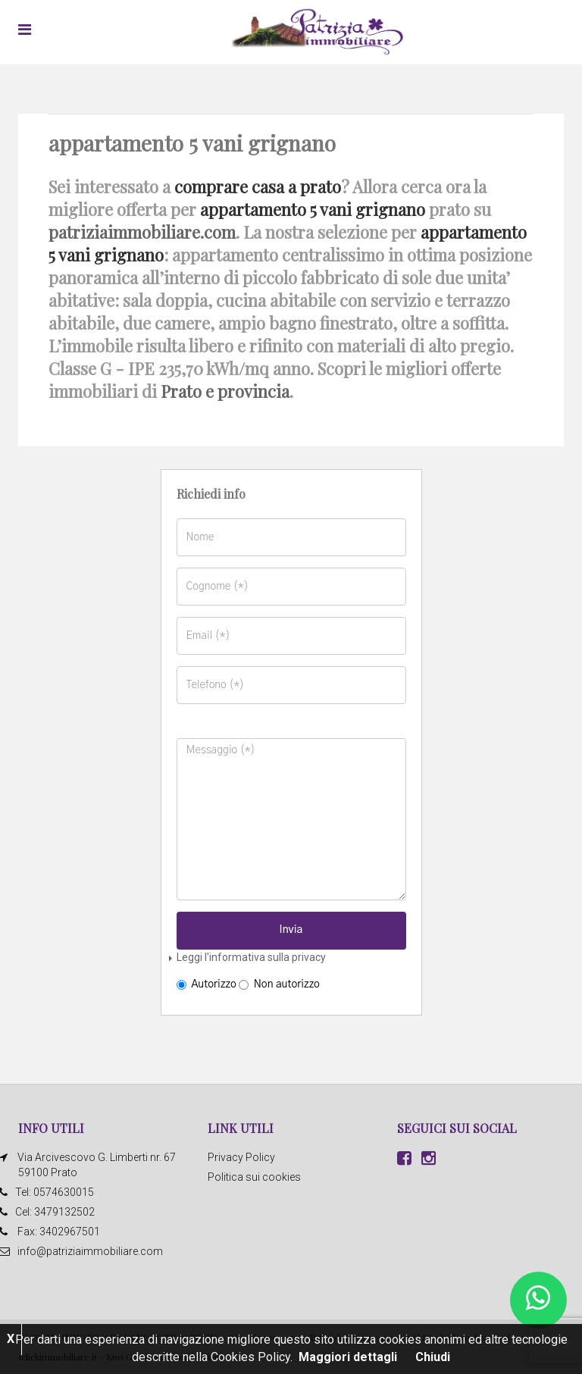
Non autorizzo (279, 984)
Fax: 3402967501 (59, 1231)
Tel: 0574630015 (56, 1192)
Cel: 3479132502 (56, 1212)
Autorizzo (206, 984)
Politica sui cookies (254, 1177)
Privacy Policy (241, 1157)
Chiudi (432, 1357)
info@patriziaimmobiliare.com (90, 1251)
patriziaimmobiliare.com (142, 232)
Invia (291, 930)
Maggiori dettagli (348, 1357)
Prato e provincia (225, 391)
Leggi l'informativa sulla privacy (251, 957)
